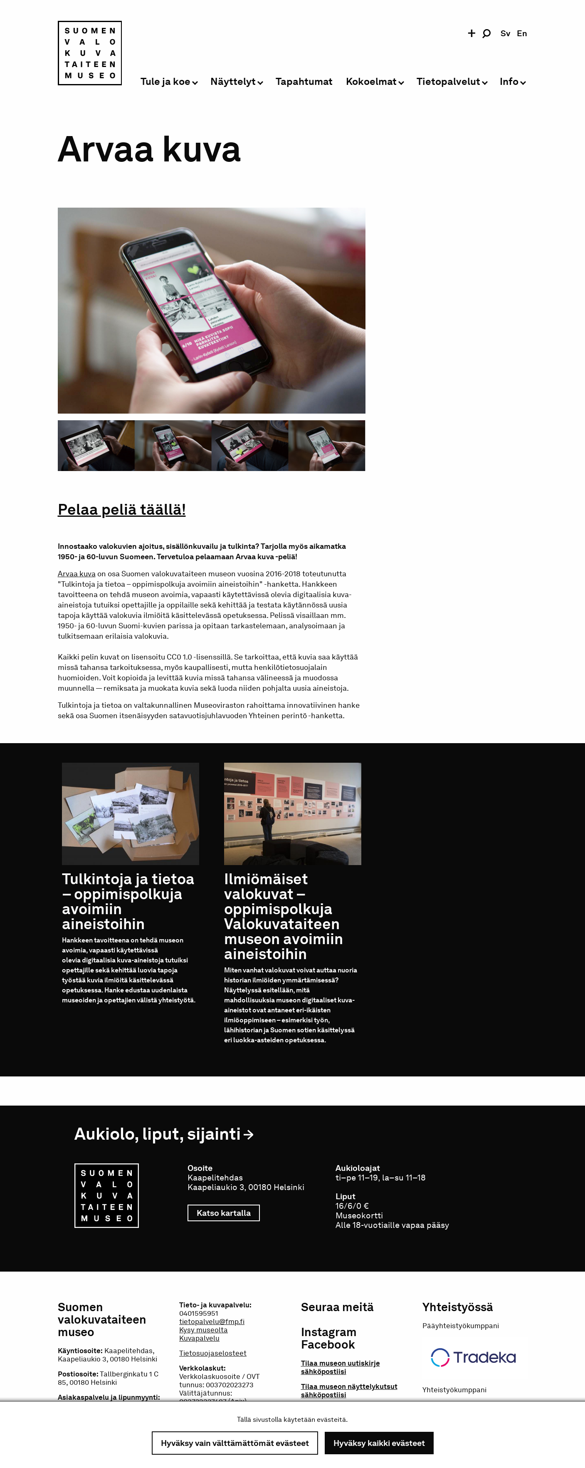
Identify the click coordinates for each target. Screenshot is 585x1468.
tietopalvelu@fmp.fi (211, 1321)
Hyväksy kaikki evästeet (379, 1443)
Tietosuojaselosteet (213, 1353)
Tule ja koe (165, 81)
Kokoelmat (371, 81)
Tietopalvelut (448, 81)
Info (509, 81)
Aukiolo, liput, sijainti (157, 1133)
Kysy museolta (203, 1330)
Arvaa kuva (77, 573)
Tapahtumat (304, 81)
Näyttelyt (233, 81)
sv (505, 33)
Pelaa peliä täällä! (122, 509)
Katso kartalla (228, 1213)
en (522, 33)
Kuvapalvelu (199, 1338)
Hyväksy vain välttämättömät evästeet (235, 1443)
